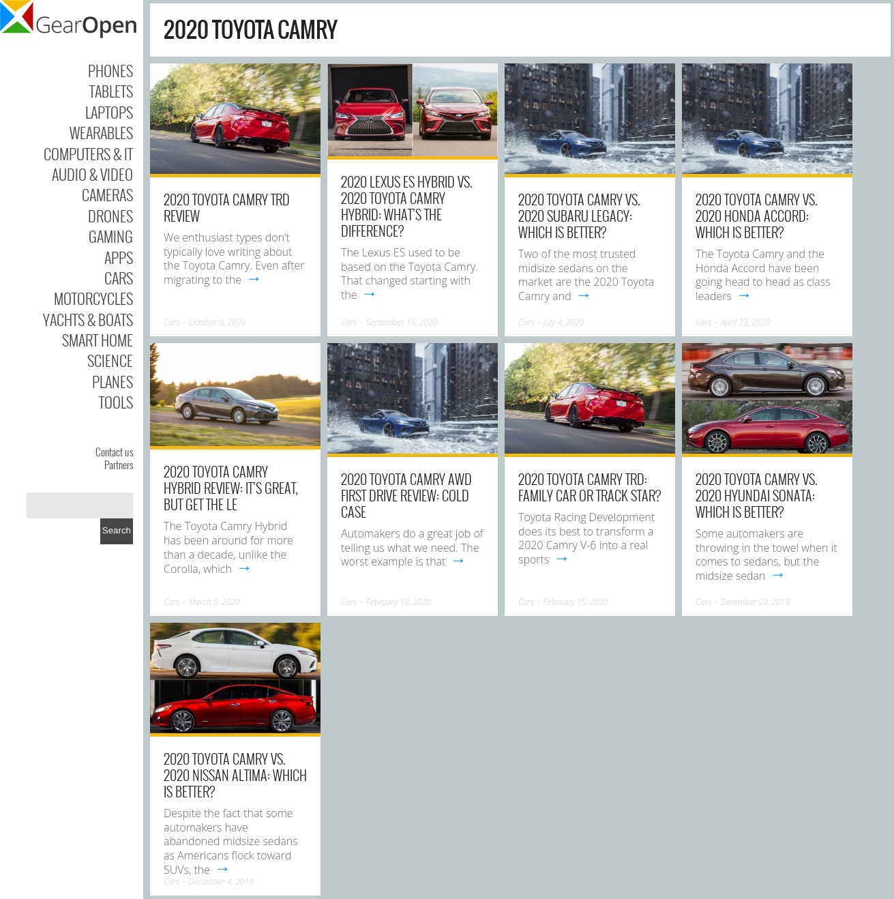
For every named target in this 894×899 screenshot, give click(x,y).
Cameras (107, 194)
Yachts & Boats (88, 319)
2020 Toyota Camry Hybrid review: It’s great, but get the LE (231, 487)
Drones (110, 215)
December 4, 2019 (221, 881)
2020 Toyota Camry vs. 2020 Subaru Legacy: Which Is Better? (579, 215)
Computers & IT (88, 153)
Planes (112, 381)
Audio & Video (92, 174)
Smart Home (97, 340)
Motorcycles (93, 298)
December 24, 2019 (755, 602)
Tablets (111, 91)
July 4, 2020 (563, 322)
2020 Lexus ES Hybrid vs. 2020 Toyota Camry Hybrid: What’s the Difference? (407, 206)
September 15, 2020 (402, 322)
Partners (118, 464)
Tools (116, 402)
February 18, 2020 (398, 602)
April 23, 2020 (745, 322)
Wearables (101, 132)
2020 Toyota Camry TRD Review (227, 207)
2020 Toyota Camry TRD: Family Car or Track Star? (589, 487)
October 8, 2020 (217, 322)
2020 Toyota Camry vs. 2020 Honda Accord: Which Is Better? (757, 215)
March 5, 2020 (214, 602)
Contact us (114, 451)
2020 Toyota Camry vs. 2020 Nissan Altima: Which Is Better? (235, 774)
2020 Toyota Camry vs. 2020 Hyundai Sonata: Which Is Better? (757, 495)
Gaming (111, 236)
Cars (118, 278)
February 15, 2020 (575, 602)
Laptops (109, 112)
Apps (118, 257)
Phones (110, 70)
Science (110, 360)
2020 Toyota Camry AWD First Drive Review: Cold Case (406, 495)
